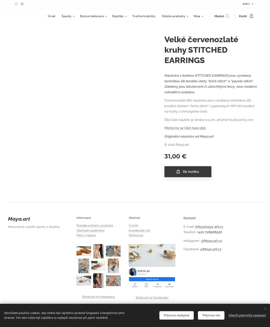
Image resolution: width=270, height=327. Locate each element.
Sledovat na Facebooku (152, 297)
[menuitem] (49, 16)
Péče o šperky (86, 235)
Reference (136, 235)
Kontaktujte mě (139, 230)
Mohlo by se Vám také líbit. (185, 128)
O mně (133, 225)
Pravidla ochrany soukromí (94, 225)
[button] (221, 16)
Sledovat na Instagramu (98, 297)
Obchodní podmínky (90, 230)
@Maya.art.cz (211, 241)
